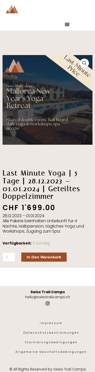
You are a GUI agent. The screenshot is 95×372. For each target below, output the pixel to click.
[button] (67, 24)
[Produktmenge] (9, 257)
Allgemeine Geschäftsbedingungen (51, 352)
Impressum (51, 323)
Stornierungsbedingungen (51, 342)
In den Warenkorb (44, 257)
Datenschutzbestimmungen (51, 333)
